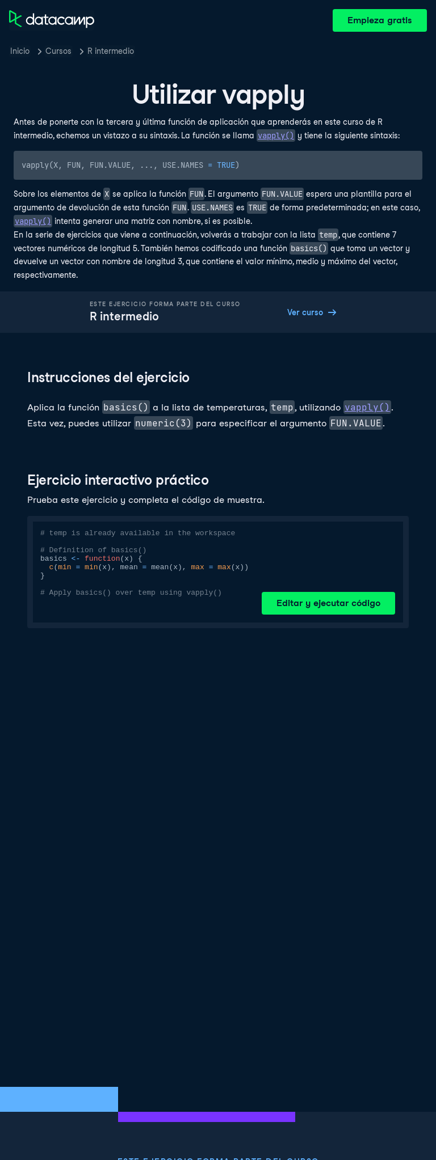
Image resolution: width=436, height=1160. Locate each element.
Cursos (58, 51)
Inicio (20, 51)
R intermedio (110, 51)
